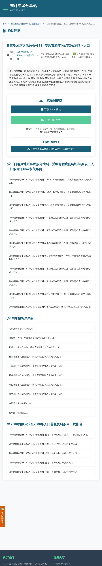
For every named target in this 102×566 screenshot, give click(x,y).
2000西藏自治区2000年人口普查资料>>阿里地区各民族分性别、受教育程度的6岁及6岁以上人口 (50, 232)
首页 (4, 24)
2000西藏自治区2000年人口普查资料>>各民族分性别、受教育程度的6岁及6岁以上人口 (50, 307)
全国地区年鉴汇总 (62, 564)
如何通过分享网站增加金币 (51, 132)
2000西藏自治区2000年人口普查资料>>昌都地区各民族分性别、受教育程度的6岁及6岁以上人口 (50, 283)
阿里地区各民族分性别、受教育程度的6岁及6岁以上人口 (35, 385)
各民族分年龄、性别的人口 (22, 328)
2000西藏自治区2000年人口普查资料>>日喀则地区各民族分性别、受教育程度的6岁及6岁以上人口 (50, 257)
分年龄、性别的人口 (18, 413)
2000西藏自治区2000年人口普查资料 (26, 24)
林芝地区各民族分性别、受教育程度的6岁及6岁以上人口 (35, 394)
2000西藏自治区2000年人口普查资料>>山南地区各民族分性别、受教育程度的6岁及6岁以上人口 (50, 270)
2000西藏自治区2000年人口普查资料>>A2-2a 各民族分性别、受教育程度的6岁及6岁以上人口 (51, 207)
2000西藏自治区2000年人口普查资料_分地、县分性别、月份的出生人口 (43, 444)
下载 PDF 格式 (51, 120)
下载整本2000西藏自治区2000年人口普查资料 (50, 149)
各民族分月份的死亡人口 (20, 403)
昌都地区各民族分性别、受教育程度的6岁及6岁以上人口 (35, 357)
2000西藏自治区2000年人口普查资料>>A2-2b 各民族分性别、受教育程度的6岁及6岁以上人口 (51, 194)
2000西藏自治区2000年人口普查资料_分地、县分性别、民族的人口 (41, 462)
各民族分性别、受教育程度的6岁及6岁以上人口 (31, 338)
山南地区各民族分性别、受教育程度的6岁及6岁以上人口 (35, 366)
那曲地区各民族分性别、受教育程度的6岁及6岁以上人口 (35, 375)
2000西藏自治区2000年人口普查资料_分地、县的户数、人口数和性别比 (43, 472)
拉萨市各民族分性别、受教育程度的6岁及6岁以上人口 (34, 347)
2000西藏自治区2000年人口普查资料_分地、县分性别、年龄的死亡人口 (43, 453)
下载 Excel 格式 (51, 109)
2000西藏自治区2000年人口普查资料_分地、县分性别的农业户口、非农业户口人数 (48, 435)
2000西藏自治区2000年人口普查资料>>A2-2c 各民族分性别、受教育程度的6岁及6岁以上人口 (51, 181)
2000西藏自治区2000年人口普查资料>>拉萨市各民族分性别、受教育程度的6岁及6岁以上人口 (50, 296)
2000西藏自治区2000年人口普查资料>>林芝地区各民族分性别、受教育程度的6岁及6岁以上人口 (50, 219)
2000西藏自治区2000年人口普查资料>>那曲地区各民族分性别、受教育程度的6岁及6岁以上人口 (50, 245)
